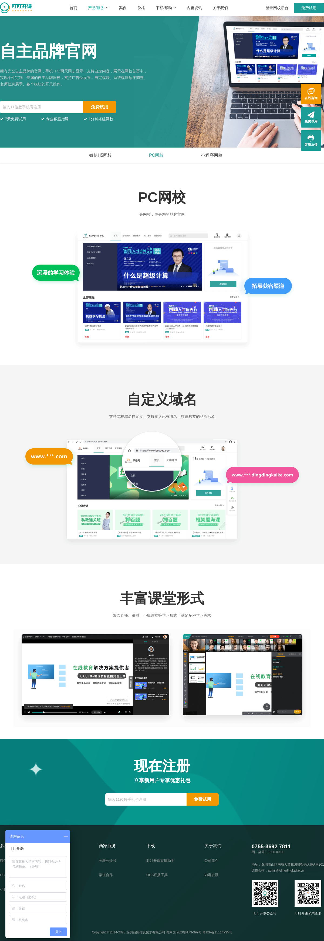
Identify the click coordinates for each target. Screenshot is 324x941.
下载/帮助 (166, 8)
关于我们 (220, 8)
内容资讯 (194, 8)
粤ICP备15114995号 (217, 932)
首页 (73, 8)
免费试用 (308, 8)
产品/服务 (98, 8)
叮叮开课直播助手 (160, 861)
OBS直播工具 (157, 875)
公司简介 (211, 861)
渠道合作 (106, 875)
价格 (141, 8)
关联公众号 (107, 861)
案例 (123, 8)
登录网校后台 (277, 8)
